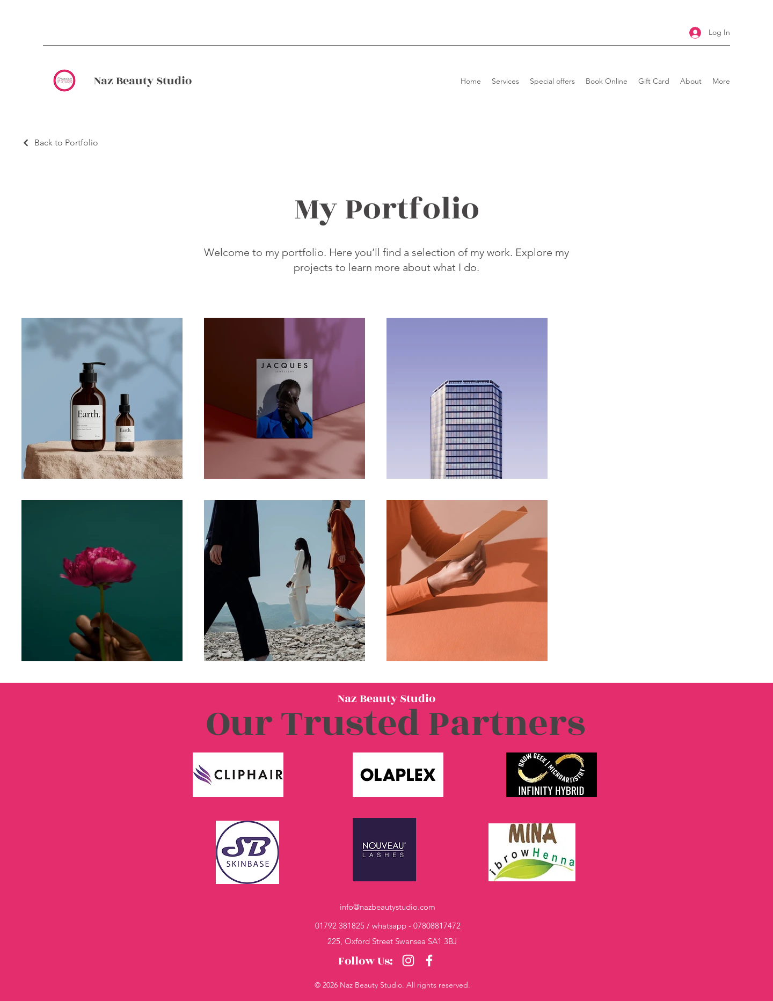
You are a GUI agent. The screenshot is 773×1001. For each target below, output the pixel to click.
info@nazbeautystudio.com (387, 907)
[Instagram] (408, 960)
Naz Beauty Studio (143, 80)
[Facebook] (429, 960)
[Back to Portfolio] (59, 142)
